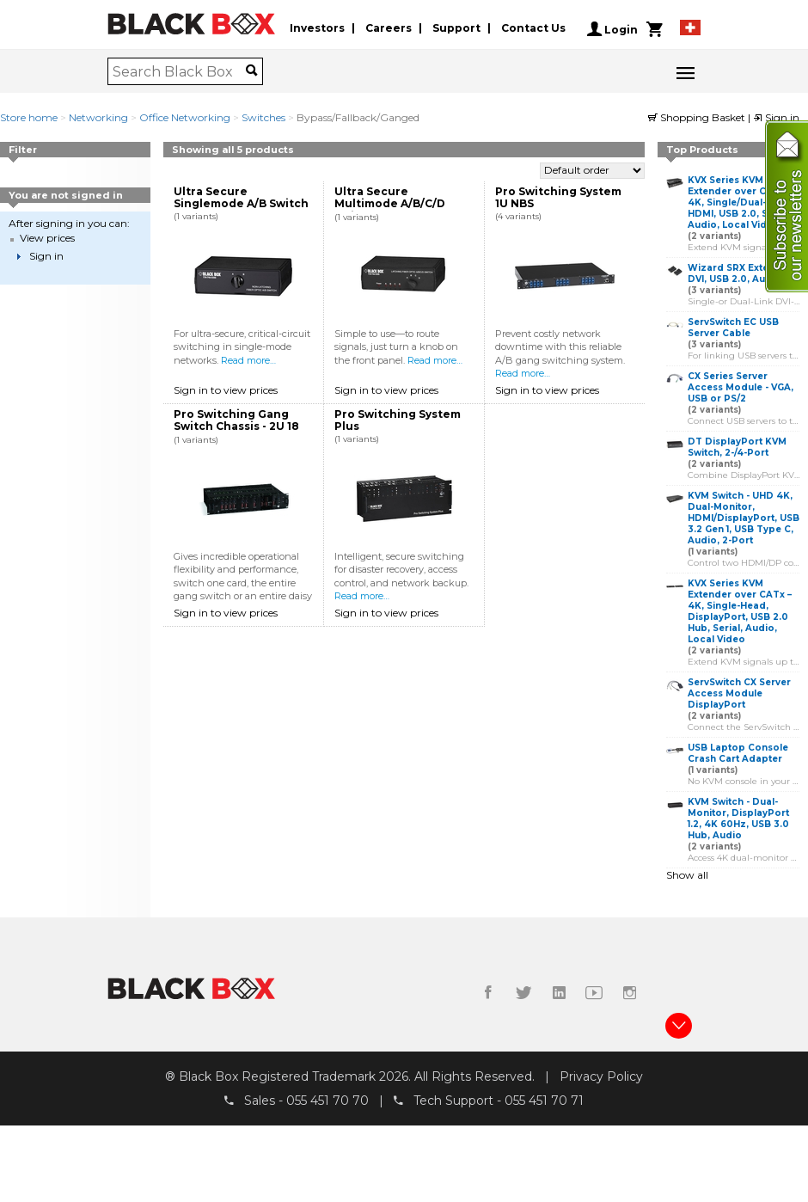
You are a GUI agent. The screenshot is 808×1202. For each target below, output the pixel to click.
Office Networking (184, 117)
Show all (687, 874)
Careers (388, 28)
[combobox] (179, 71)
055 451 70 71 (544, 1100)
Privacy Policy (601, 1076)
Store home (29, 117)
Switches (263, 117)
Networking (98, 117)
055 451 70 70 (327, 1100)
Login (612, 29)
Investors (317, 28)
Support (456, 28)
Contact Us (533, 28)
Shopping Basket (698, 117)
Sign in (776, 117)
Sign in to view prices (226, 389)
